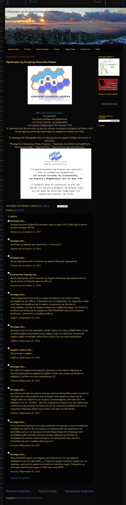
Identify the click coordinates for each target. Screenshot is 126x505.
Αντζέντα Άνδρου (42, 49)
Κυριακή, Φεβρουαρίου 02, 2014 (25, 380)
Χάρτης (57, 49)
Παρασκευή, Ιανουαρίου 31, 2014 (26, 232)
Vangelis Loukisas (18, 350)
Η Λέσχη (27, 49)
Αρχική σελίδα (13, 49)
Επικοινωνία (85, 49)
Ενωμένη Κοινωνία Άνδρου (51, 113)
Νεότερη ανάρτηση (18, 491)
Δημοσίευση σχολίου (20, 478)
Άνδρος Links (70, 49)
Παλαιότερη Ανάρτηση (79, 491)
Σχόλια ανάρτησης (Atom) (29, 498)
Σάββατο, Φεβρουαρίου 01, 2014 (25, 318)
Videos (97, 49)
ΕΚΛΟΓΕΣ (19, 210)
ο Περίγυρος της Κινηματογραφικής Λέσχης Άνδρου (35, 11)
